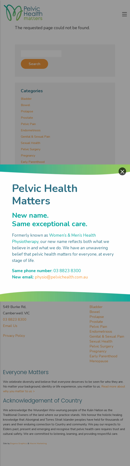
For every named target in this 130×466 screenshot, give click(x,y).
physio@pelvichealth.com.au (61, 277)
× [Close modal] (122, 171)
